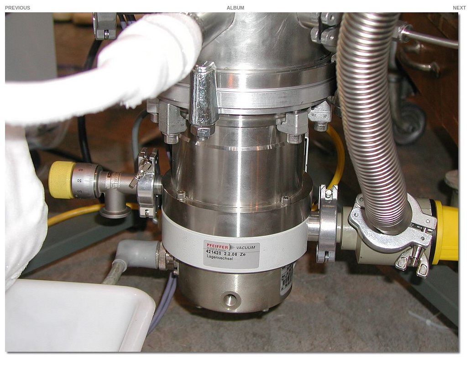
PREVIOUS (17, 7)
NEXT (459, 7)
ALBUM (235, 7)
